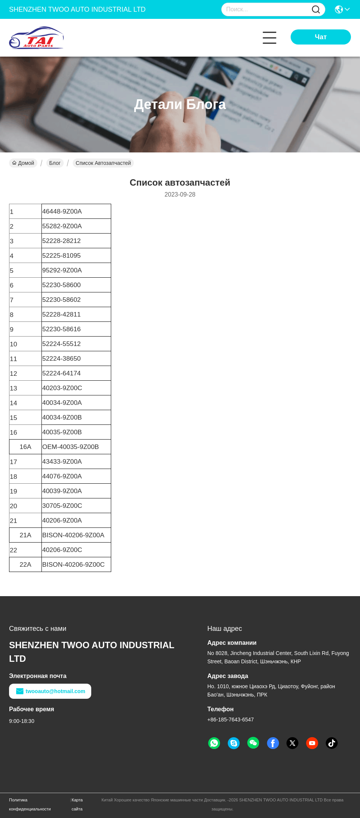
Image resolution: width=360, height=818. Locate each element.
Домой (23, 163)
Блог (55, 163)
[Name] (315, 9)
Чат (320, 37)
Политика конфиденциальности (30, 804)
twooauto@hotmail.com (50, 691)
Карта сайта (77, 804)
